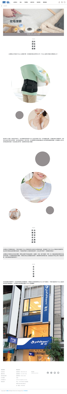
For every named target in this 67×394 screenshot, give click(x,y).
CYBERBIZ (25, 390)
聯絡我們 (3, 381)
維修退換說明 (3, 375)
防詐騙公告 (3, 379)
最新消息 (32, 2)
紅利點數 (3, 377)
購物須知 (3, 373)
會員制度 (3, 371)
